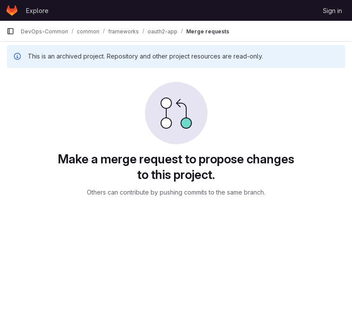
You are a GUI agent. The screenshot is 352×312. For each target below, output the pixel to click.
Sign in (332, 10)
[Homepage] (12, 10)
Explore (37, 10)
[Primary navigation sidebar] (10, 31)
